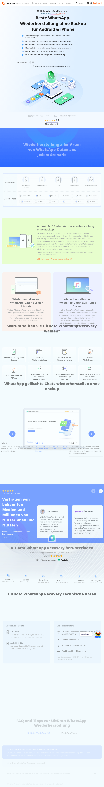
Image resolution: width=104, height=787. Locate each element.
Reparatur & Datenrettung (23, 3)
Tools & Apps (53, 3)
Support (79, 3)
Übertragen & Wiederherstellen (39, 3)
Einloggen (97, 3)
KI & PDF (61, 3)
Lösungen (68, 3)
